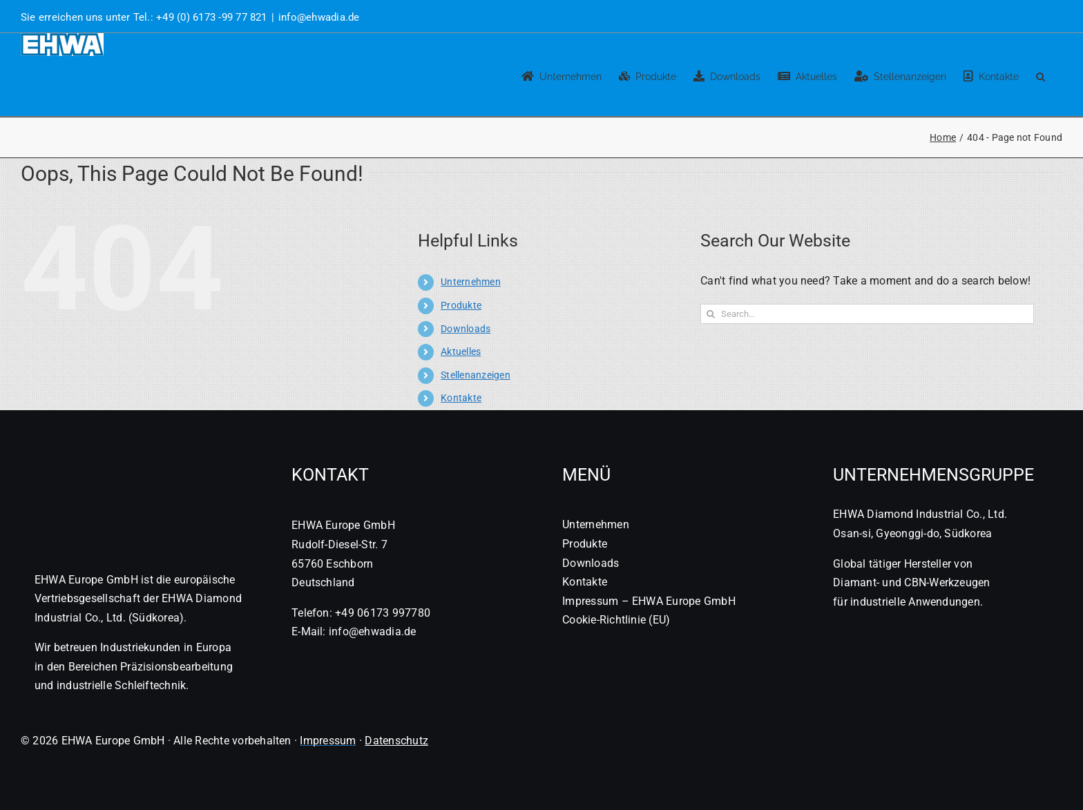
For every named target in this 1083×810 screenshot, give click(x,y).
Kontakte (461, 397)
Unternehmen (471, 281)
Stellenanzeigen (475, 374)
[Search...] (867, 314)
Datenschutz (396, 740)
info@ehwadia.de (319, 17)
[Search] (710, 314)
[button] (1040, 74)
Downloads (465, 328)
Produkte (461, 305)
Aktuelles (461, 351)
